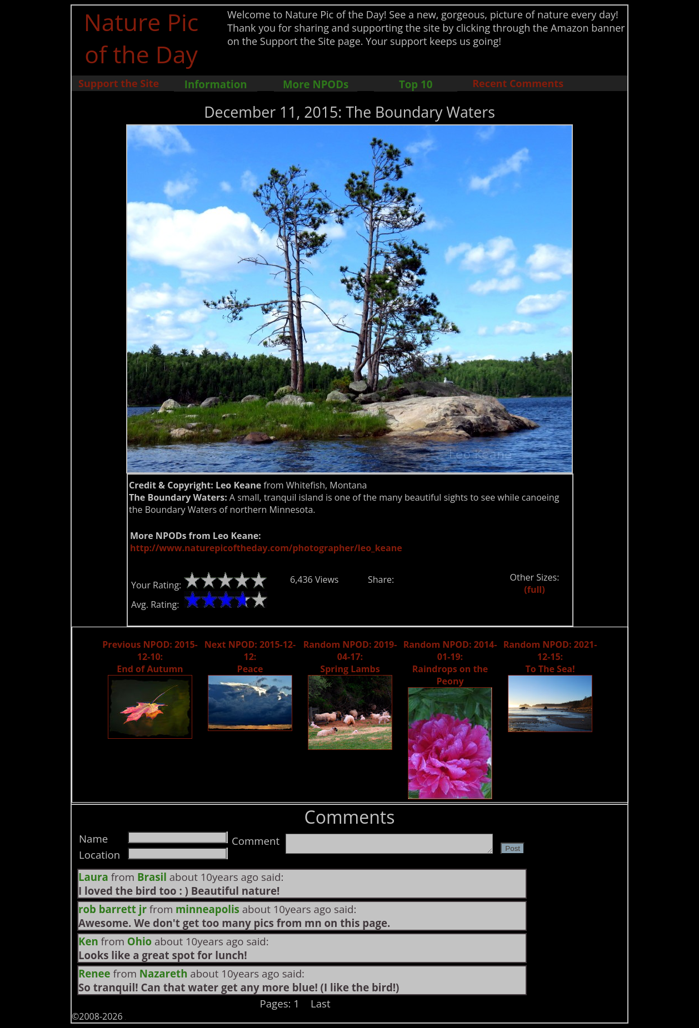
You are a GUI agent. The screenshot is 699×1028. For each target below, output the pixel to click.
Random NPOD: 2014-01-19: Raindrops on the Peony (450, 662)
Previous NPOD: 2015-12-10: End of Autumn (149, 656)
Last (321, 1003)
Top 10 (415, 84)
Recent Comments (517, 83)
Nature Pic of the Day (141, 38)
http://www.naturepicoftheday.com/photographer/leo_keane (266, 548)
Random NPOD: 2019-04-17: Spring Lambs (350, 656)
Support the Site (118, 83)
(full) (534, 589)
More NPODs (315, 84)
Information (215, 84)
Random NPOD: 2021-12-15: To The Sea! (550, 656)
